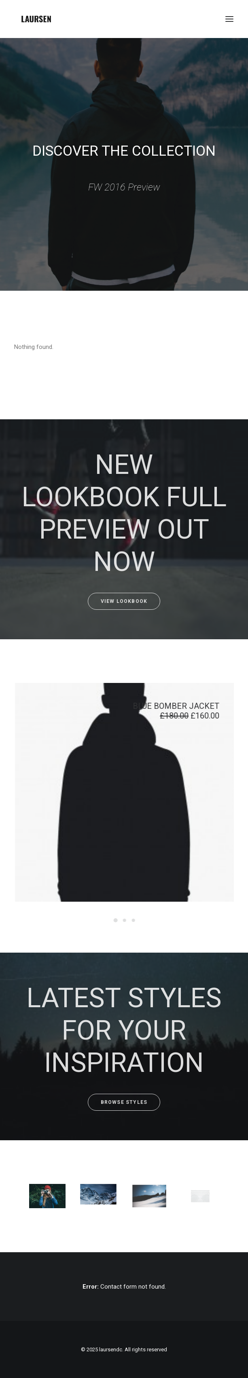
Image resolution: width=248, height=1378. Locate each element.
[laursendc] (36, 19)
